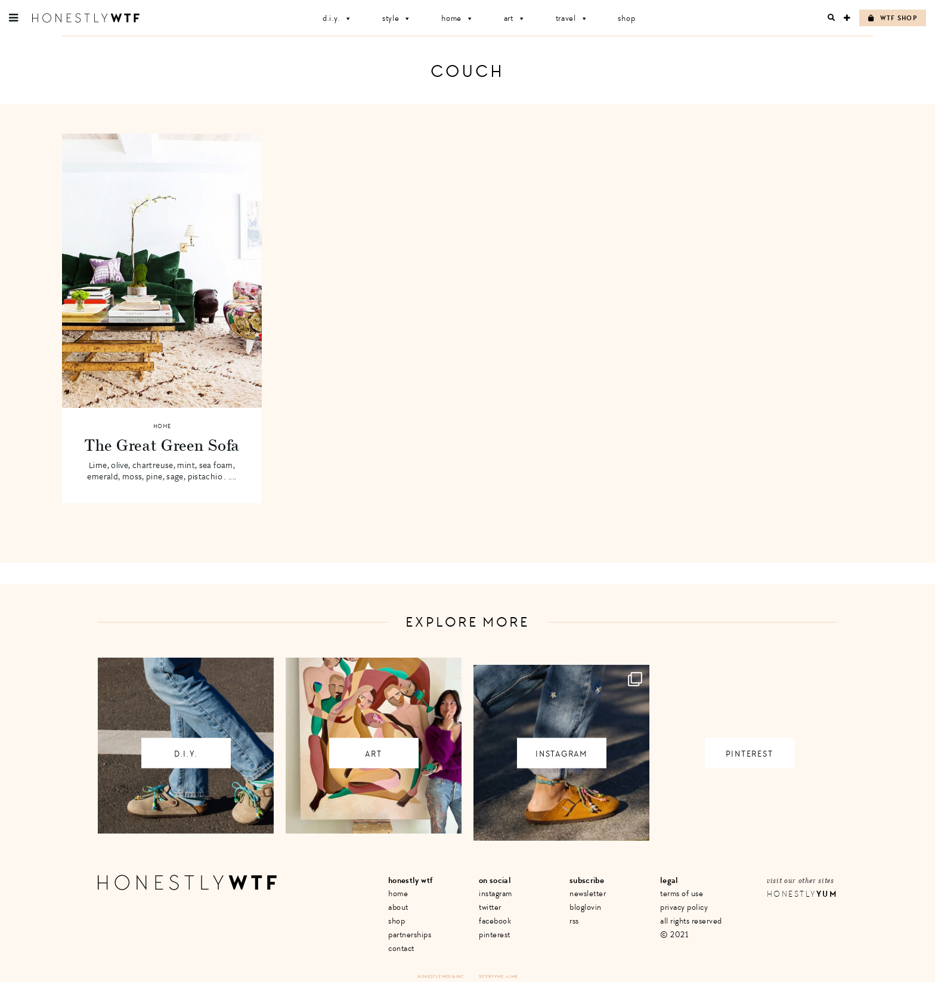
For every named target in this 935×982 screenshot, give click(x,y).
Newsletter (587, 893)
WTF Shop (892, 18)
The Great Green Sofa (162, 445)
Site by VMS (491, 976)
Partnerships (409, 935)
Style (396, 18)
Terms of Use (681, 893)
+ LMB (512, 976)
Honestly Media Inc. (441, 976)
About (398, 907)
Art (515, 18)
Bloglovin (585, 907)
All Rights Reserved (691, 921)
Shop (626, 18)
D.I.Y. (337, 18)
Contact (401, 948)
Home (457, 18)
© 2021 (674, 935)
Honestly (802, 894)
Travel (572, 18)
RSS (574, 921)
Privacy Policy (684, 907)
